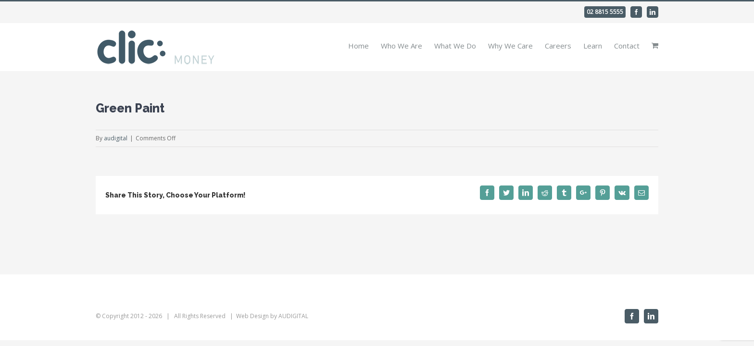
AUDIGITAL (293, 316)
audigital (115, 138)
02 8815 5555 (605, 12)
